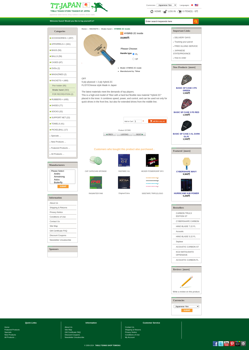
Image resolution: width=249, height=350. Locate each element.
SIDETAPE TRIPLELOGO (152, 193)
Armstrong (63, 176)
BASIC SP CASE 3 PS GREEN (186, 88)
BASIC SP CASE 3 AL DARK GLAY (186, 134)
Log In (172, 11)
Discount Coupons (58, 235)
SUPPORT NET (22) (60, 117)
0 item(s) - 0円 (190, 11)
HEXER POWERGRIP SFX (152, 171)
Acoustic (180, 231)
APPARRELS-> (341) (60, 44)
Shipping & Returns (58, 207)
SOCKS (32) (56, 111)
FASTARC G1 (124, 171)
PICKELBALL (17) (59, 130)
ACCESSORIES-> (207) (61, 38)
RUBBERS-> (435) (59, 99)
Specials (7, 332)
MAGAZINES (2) (58, 74)
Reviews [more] (181, 269)
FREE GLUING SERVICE (185, 46)
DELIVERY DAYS (181, 37)
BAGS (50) (55, 50)
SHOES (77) (56, 105)
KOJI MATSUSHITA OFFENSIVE (185, 253)
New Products (10, 335)
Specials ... (55, 136)
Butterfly (63, 182)
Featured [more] (181, 151)
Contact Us (55, 221)
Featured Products (12, 330)
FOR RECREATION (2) (62, 94)
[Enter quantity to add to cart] (138, 121)
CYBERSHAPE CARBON (187, 221)
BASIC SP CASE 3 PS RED (186, 110)
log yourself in (87, 21)
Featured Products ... (60, 148)
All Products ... (57, 154)
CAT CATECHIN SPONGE (96, 171)
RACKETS (94, 29)
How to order (179, 58)
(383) (60, 90)
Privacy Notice (56, 212)
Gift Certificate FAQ (58, 231)
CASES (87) (56, 62)
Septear (179, 241)
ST (136, 59)
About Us (54, 203)
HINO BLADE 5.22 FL (186, 236)
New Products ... (58, 142)
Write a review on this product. (186, 290)
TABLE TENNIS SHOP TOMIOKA (107, 345)
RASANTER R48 (96, 193)
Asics (63, 179)
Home (158, 11)
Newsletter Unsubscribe (60, 240)
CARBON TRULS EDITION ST (184, 214)
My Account (130, 337)
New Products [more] (184, 67)
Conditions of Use (58, 217)
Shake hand (106, 29)
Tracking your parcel (183, 42)
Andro (63, 173)
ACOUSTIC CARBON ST (187, 247)
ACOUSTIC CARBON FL (187, 260)
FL (136, 54)
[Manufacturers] (62, 177)
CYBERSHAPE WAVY (186, 170)
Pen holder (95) (58, 85)
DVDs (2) (55, 68)
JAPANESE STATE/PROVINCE (181, 52)
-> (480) (59, 80)
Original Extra (124, 193)
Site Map (54, 226)
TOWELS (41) (57, 123)
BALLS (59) (56, 56)
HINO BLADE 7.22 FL (186, 226)
